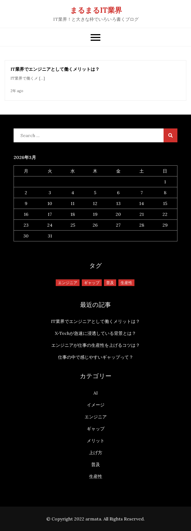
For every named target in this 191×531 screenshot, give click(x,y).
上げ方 (95, 452)
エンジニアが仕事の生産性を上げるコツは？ (95, 345)
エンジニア (96, 416)
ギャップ (96, 428)
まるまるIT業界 (96, 10)
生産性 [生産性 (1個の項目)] (126, 282)
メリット (96, 440)
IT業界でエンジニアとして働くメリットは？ (55, 69)
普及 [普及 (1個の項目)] (110, 282)
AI (95, 393)
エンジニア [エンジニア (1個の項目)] (67, 282)
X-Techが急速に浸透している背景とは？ (95, 333)
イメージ (96, 405)
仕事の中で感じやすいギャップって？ (95, 357)
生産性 (95, 476)
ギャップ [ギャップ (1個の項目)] (92, 282)
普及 (95, 464)
